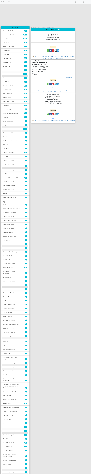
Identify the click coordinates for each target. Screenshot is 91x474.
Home (39, 27)
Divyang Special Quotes (15, 263)
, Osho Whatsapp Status (53, 56)
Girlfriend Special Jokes (15, 228)
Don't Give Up (15, 260)
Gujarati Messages (15, 78)
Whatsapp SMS (15, 90)
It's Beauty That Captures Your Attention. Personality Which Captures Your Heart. (15, 386)
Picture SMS (15, 42)
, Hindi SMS (63, 56)
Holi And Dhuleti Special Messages (15, 341)
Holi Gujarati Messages (15, 349)
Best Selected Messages (15, 137)
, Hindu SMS (63, 90)
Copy (53, 54)
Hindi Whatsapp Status (15, 304)
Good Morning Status (15, 328)
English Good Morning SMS (15, 431)
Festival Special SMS (15, 46)
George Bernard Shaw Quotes (15, 392)
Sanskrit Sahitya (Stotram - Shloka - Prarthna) (15, 455)
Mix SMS (15, 117)
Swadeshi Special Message (15, 411)
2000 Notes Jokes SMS (15, 182)
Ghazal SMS (15, 105)
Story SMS (15, 54)
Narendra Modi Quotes (15, 415)
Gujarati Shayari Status (15, 281)
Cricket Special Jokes (15, 244)
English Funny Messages (15, 363)
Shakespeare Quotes (15, 189)
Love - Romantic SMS (15, 35)
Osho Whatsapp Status (15, 371)
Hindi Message (15, 403)
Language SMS (15, 62)
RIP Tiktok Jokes (15, 419)
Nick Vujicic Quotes (15, 256)
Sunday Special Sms (15, 121)
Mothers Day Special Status (15, 399)
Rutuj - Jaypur (69, 107)
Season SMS (15, 70)
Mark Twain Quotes (15, 267)
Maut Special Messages (15, 170)
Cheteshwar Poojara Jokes (15, 236)
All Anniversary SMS (15, 101)
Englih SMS (15, 427)
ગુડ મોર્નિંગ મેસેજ (15, 203)
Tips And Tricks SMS (15, 93)
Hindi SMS (15, 82)
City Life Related (15, 312)
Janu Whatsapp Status (15, 185)
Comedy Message (15, 297)
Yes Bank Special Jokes (15, 320)
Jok (15, 423)
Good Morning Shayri (15, 160)
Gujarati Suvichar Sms (15, 152)
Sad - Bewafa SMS (15, 86)
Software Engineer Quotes (15, 472)
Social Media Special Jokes (15, 248)
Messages (15, 468)
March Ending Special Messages (15, 209)
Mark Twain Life (15, 395)
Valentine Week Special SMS (15, 178)
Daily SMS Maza (6, 2)
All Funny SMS (15, 97)
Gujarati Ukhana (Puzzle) (15, 220)
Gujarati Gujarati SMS (15, 464)
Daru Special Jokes (15, 232)
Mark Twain (15, 375)
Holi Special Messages (15, 332)
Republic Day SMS (15, 31)
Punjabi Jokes (15, 240)
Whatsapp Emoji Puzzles (15, 212)
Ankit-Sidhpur (69, 77)
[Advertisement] (45, 15)
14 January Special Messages (15, 252)
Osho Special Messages (15, 367)
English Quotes (15, 277)
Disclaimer (78, 2)
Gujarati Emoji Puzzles (15, 216)
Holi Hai (15, 345)
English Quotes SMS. (15, 450)
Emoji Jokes (15, 148)
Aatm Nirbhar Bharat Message (15, 407)
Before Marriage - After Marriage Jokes (15, 165)
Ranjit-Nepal (69, 44)
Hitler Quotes (15, 193)
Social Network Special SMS (15, 113)
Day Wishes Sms (15, 58)
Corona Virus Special (15, 308)
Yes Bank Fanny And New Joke (15, 324)
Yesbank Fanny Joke (15, 316)
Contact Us (86, 2)
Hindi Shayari (15, 301)
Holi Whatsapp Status (15, 336)
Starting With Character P (15, 141)
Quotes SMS (15, 50)
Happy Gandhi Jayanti (15, 224)
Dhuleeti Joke (15, 353)
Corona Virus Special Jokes (15, 293)
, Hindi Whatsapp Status (57, 58)
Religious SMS (15, 109)
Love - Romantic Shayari (15, 289)
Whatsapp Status (15, 129)
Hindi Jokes (15, 174)
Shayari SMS (15, 38)
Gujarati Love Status (15, 285)
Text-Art (15, 144)
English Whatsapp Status (15, 435)
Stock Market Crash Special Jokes (15, 358)
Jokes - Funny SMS (15, 74)
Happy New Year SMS (15, 125)
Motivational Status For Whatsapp (15, 272)
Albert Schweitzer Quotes (15, 197)
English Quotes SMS (15, 443)
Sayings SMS (15, 66)
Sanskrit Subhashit (15, 133)
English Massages (15, 439)
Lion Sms (15, 156)
